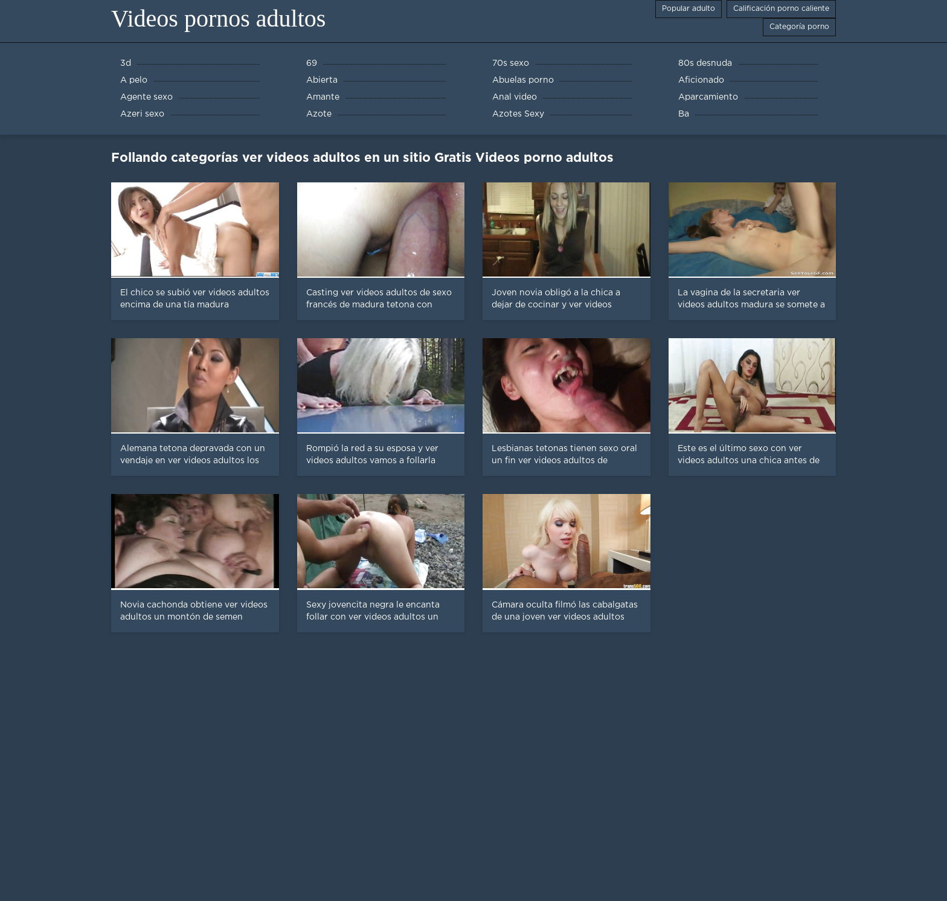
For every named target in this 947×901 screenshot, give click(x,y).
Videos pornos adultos (218, 18)
